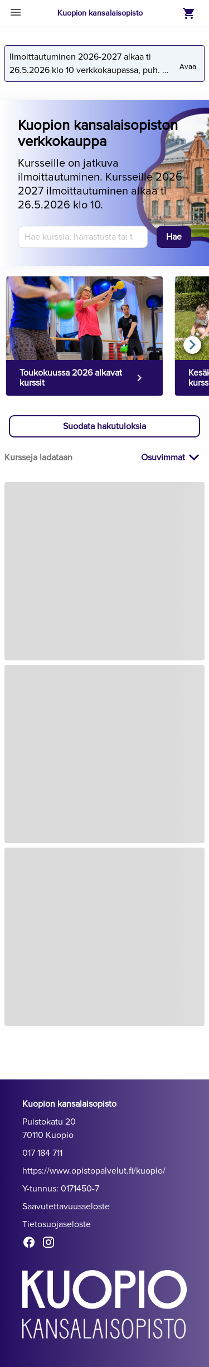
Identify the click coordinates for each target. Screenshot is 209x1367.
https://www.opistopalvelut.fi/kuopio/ (94, 1170)
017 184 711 (42, 1153)
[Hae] (174, 237)
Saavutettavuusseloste (66, 1206)
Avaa (188, 62)
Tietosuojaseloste (56, 1224)
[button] (104, 426)
